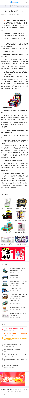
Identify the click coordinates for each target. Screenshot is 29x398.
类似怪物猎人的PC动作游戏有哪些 (12, 349)
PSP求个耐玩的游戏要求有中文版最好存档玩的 (15, 333)
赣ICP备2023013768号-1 (10, 394)
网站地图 (15, 389)
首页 (8, 6)
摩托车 (11, 6)
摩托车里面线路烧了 (14, 275)
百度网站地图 (21, 389)
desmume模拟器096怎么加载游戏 (18, 307)
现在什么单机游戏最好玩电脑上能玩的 (13, 328)
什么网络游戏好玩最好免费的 (11, 365)
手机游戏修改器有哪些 (15, 288)
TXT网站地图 (18, 391)
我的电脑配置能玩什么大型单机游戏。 (13, 344)
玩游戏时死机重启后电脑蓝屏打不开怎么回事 (15, 354)
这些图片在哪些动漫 (14, 301)
